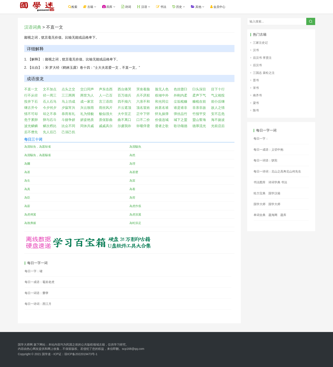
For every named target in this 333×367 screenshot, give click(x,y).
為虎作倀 (135, 206)
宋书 (256, 88)
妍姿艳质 (87, 120)
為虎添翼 (135, 214)
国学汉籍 (274, 193)
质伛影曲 (106, 120)
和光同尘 (162, 101)
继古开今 (31, 107)
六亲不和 (143, 101)
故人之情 (218, 107)
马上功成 (68, 101)
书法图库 (259, 182)
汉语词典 (32, 27)
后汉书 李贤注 (262, 57)
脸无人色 (162, 89)
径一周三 (49, 95)
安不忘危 (218, 114)
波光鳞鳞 (31, 126)
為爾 (27, 163)
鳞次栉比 (49, 126)
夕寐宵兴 (68, 107)
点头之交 (68, 89)
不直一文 (31, 89)
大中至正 (124, 114)
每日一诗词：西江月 (38, 303)
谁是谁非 (180, 107)
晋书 (256, 80)
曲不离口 (124, 120)
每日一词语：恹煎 (265, 160)
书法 (165, 6)
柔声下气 (199, 95)
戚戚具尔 (106, 126)
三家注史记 (260, 42)
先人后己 (49, 132)
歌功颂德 (180, 126)
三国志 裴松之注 (264, 72)
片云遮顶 (124, 107)
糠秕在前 (199, 101)
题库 (283, 215)
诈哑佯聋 (143, 126)
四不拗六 (124, 101)
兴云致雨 (87, 107)
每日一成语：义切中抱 (268, 149)
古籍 (92, 6)
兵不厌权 (143, 95)
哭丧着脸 (143, 89)
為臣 (27, 197)
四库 (111, 6)
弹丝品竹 (180, 114)
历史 (181, 6)
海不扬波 (218, 120)
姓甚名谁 (162, 107)
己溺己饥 (68, 132)
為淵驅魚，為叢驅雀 (37, 155)
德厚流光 (199, 126)
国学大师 (259, 204)
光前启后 (218, 126)
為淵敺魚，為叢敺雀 (37, 146)
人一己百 (106, 95)
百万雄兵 (124, 95)
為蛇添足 (135, 223)
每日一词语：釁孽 (36, 293)
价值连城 (162, 120)
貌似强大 (106, 114)
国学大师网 (25, 344)
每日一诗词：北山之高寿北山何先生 (277, 171)
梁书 (256, 103)
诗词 (130, 6)
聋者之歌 (162, 126)
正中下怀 (143, 114)
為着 (132, 189)
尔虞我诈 (124, 126)
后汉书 (257, 65)
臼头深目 (199, 89)
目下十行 (218, 89)
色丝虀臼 (180, 89)
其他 (200, 6)
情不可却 (31, 114)
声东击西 (106, 89)
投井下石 (31, 101)
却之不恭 (49, 114)
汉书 (256, 50)
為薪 (27, 206)
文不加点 (49, 89)
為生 (27, 180)
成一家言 (87, 101)
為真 (27, 189)
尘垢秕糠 (180, 101)
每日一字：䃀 (33, 271)
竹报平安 (199, 114)
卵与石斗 (49, 120)
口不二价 (143, 120)
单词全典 (259, 215)
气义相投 (218, 95)
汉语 (146, 6)
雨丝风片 (106, 107)
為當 (132, 180)
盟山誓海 (199, 120)
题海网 (272, 215)
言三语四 (106, 101)
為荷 (132, 197)
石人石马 (49, 101)
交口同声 (87, 89)
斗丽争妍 (68, 120)
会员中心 (221, 6)
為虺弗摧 (30, 223)
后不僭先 (31, 132)
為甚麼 (133, 172)
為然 (132, 155)
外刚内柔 (180, 95)
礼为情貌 (87, 114)
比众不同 (68, 126)
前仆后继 (218, 101)
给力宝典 (259, 193)
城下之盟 (180, 120)
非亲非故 (199, 107)
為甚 (27, 172)
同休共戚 (87, 126)
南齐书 (257, 95)
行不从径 (31, 95)
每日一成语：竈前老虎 (39, 282)
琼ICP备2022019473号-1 (80, 354)
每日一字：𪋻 (261, 138)
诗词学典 (274, 182)
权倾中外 (162, 95)
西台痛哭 (124, 89)
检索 (76, 6)
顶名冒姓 (143, 107)
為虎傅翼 (30, 214)
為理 (132, 163)
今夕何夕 (49, 107)
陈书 (256, 110)
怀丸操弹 (162, 114)
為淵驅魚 (135, 146)
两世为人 (87, 95)
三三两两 (68, 95)
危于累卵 (31, 120)
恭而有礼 (68, 114)
